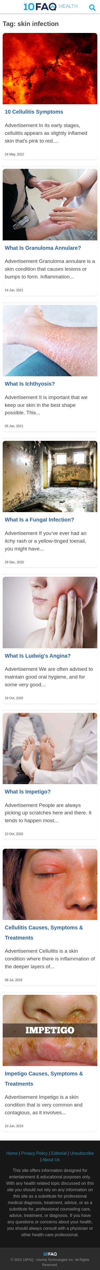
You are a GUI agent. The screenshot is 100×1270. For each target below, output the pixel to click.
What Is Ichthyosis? (30, 384)
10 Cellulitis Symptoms (34, 112)
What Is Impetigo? (28, 792)
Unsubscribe (82, 1153)
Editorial (59, 1153)
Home (12, 1153)
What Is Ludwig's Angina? (38, 656)
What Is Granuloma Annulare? (43, 248)
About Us (51, 1159)
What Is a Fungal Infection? (39, 520)
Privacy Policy (34, 1153)
